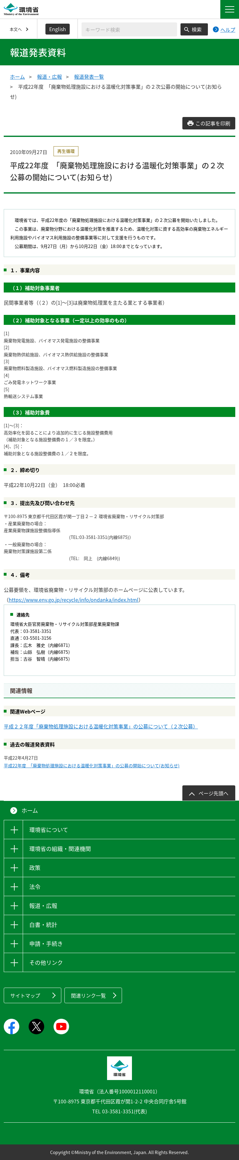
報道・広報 (49, 76)
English (57, 29)
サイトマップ (25, 995)
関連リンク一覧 (88, 995)
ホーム (17, 76)
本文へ (16, 29)
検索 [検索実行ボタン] (197, 29)
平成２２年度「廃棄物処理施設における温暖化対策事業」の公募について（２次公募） (101, 726)
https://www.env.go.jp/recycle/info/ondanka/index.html (73, 599)
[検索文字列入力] (129, 29)
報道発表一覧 (89, 76)
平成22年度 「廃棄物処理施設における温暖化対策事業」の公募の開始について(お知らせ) (92, 765)
